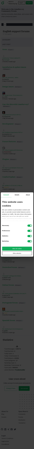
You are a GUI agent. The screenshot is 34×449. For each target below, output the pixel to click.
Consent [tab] (6, 195)
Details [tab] (17, 195)
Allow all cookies (17, 248)
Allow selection (17, 253)
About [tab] (28, 195)
